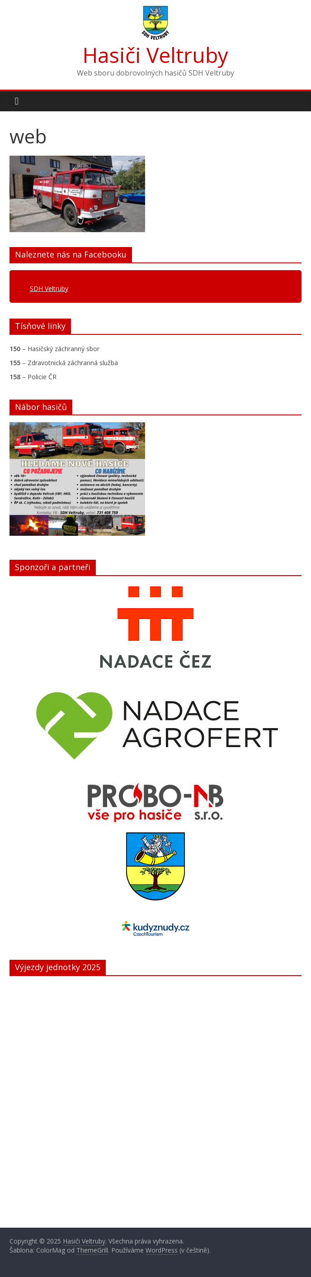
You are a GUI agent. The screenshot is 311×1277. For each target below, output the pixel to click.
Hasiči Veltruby (155, 55)
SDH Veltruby (49, 288)
